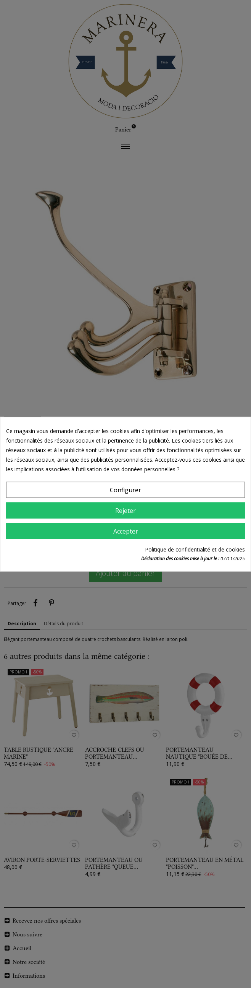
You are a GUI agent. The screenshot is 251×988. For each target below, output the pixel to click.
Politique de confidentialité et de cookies (195, 549)
